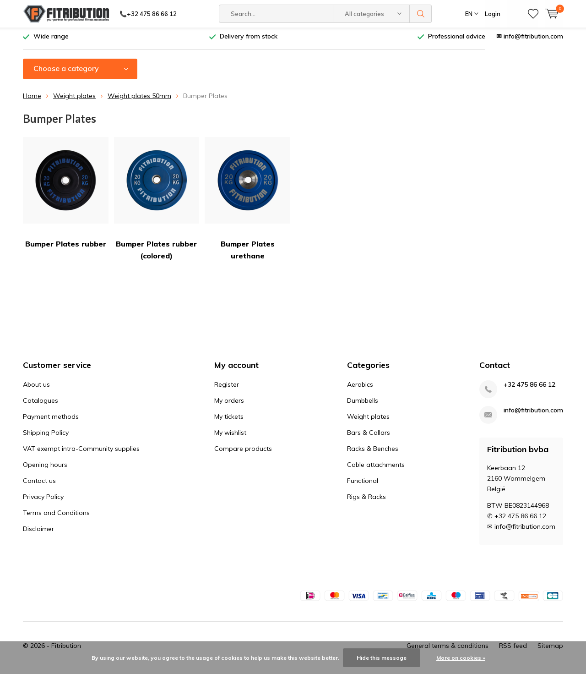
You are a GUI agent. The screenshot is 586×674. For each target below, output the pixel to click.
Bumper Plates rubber (66, 196)
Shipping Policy (46, 436)
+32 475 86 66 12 (529, 388)
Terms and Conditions (56, 516)
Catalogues (40, 404)
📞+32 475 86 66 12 (148, 13)
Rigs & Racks (366, 500)
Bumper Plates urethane (247, 202)
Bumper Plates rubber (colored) (157, 202)
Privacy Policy (43, 500)
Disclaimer (38, 532)
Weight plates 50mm (139, 99)
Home (32, 99)
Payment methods (51, 420)
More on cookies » (460, 657)
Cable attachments (376, 468)
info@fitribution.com (533, 413)
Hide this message (382, 657)
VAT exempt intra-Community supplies (81, 452)
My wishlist (230, 436)
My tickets (229, 420)
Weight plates (74, 99)
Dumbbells (362, 404)
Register (226, 388)
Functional (362, 484)
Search (421, 14)
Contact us (39, 484)
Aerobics (360, 388)
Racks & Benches (372, 452)
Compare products (243, 452)
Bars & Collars (368, 436)
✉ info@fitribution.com (529, 40)
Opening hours (45, 468)
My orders (229, 404)
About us (36, 388)
